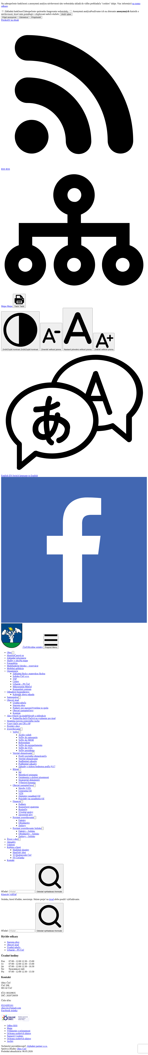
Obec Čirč (21, 1048)
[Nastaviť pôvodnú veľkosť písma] (78, 329)
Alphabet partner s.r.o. (37, 1046)
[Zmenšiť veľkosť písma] (51, 337)
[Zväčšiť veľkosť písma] (103, 342)
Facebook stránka (9, 1010)
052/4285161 (7, 1005)
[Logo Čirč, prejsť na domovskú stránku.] (22, 647)
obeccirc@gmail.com (11, 1008)
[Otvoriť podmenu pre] (13, 652)
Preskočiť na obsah (10, 20)
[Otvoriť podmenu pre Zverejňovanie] (21, 729)
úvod (51, 899)
